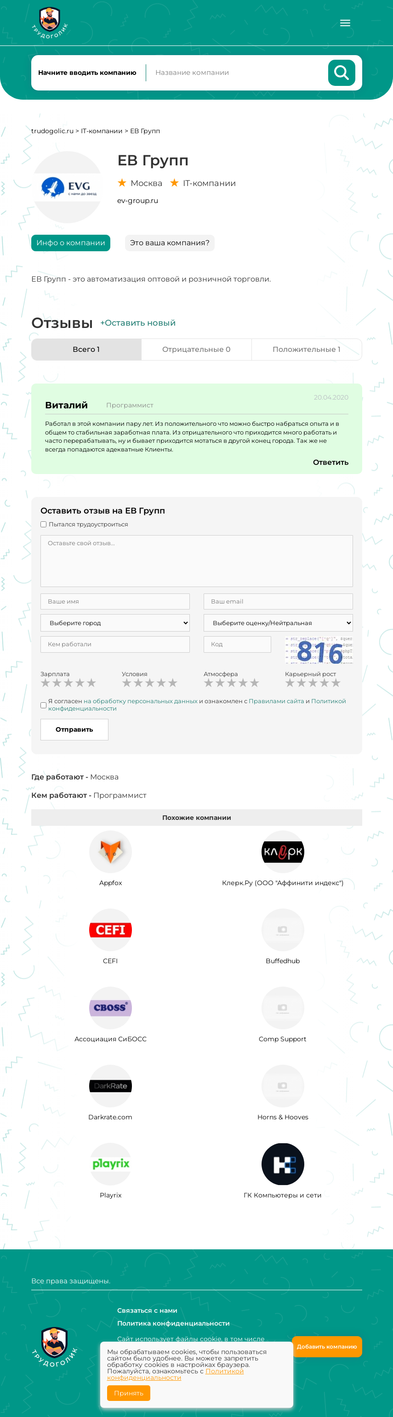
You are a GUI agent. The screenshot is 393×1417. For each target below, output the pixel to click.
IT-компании (102, 131)
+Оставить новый (138, 323)
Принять (128, 1393)
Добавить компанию (327, 1346)
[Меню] (345, 23)
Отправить (74, 730)
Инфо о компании (70, 243)
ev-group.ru (137, 201)
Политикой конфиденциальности (175, 1374)
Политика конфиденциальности (173, 1323)
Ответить (330, 463)
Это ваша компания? (170, 243)
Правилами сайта (276, 702)
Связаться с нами (147, 1310)
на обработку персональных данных (141, 702)
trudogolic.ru (52, 131)
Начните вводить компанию (87, 72)
